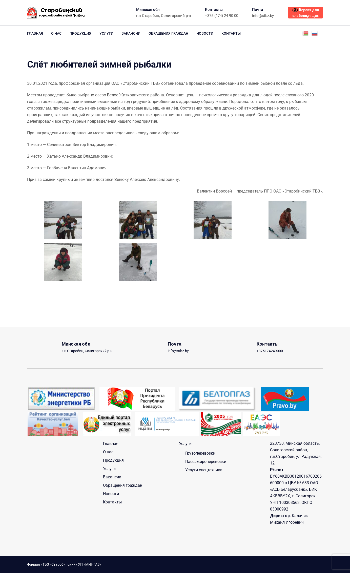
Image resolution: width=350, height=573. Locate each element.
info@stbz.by (263, 15)
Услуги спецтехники (203, 470)
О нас (56, 33)
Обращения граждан (168, 33)
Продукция (80, 33)
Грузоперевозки (200, 453)
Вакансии (130, 33)
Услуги (106, 33)
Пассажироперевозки (205, 461)
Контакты (231, 33)
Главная (35, 33)
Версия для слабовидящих (305, 12)
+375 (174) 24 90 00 (221, 15)
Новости (204, 33)
